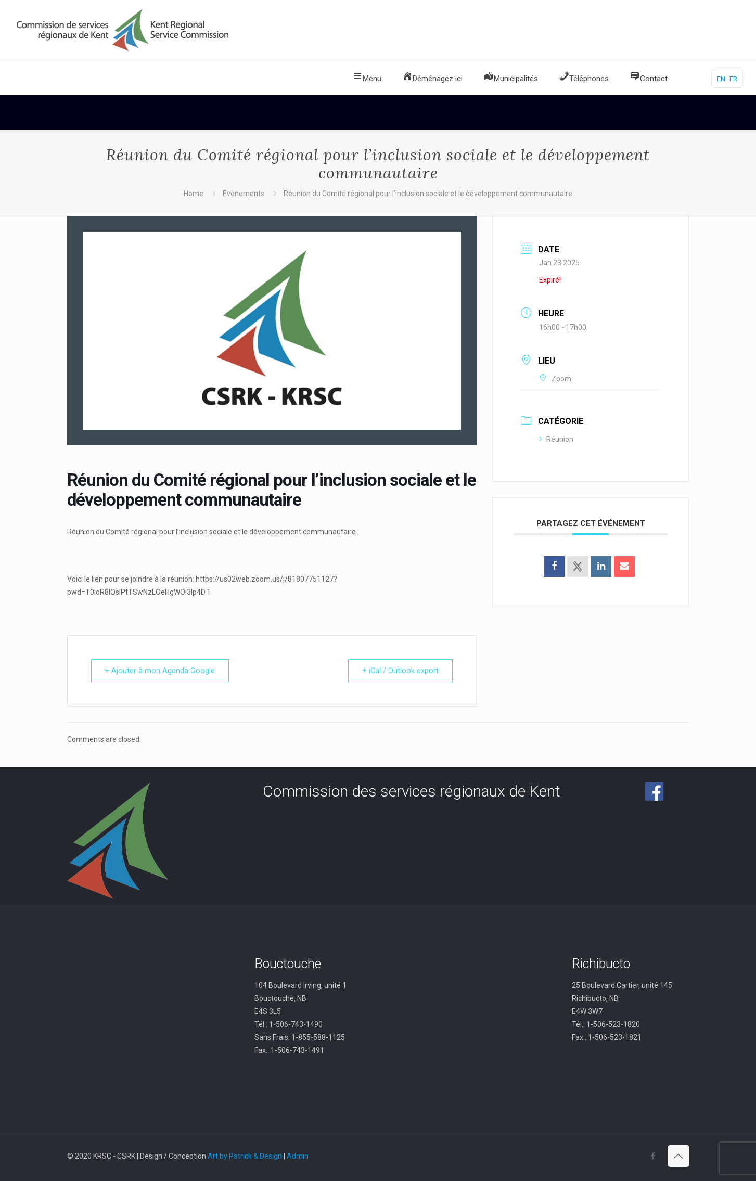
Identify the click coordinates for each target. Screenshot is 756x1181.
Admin (298, 1156)
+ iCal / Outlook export (399, 670)
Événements (243, 193)
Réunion (556, 439)
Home (193, 193)
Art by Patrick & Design (245, 1156)
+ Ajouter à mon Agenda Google (161, 670)
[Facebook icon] (653, 1156)
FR (733, 79)
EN (721, 79)
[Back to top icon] (678, 1156)
